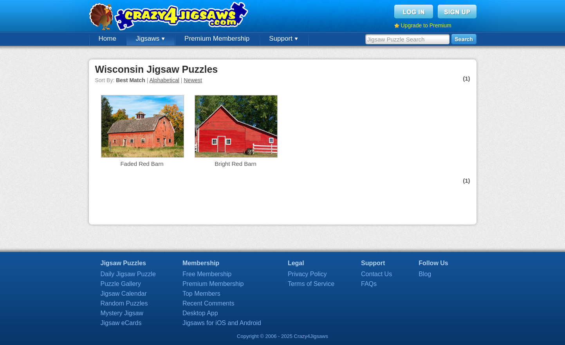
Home (107, 38)
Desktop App (200, 313)
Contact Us (376, 274)
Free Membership (206, 274)
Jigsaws (150, 38)
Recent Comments (208, 303)
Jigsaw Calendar (124, 293)
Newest (193, 80)
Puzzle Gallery (121, 283)
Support (283, 38)
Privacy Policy (307, 274)
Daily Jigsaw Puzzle (128, 274)
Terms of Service (311, 283)
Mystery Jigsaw (122, 313)
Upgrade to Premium (426, 25)
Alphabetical (164, 80)
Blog (425, 274)
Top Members (201, 293)
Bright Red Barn (235, 163)
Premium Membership (216, 38)
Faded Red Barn (141, 163)
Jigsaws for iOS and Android (221, 323)
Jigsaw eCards (121, 323)
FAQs (369, 283)
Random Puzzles (124, 303)
